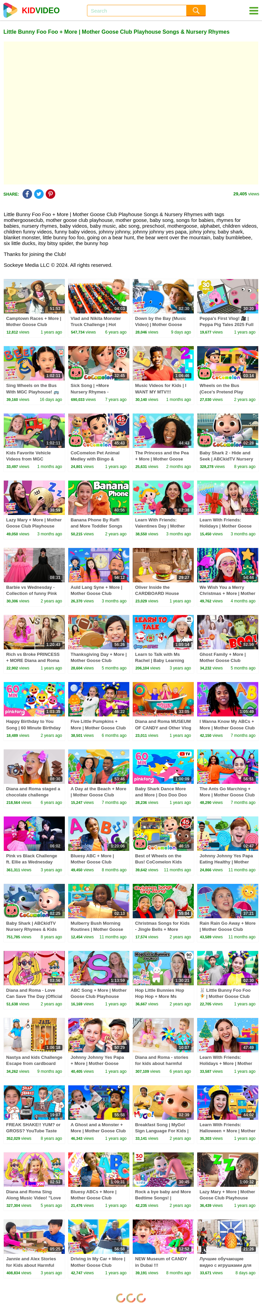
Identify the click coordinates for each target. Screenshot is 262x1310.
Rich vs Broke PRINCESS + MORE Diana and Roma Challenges (33, 660)
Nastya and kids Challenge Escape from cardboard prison (34, 1063)
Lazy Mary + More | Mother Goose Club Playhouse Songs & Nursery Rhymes (34, 526)
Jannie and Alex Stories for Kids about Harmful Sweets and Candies (31, 1265)
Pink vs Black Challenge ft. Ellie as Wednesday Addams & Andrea (31, 862)
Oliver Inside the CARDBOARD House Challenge (157, 593)
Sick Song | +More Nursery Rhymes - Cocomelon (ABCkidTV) (96, 391)
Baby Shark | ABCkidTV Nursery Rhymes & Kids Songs (31, 929)
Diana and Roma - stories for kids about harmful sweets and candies (161, 1063)
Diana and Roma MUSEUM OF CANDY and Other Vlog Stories (163, 727)
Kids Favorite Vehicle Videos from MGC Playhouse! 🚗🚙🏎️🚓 (29, 459)
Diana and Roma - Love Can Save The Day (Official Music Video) (34, 996)
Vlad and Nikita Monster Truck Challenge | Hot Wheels (96, 324)
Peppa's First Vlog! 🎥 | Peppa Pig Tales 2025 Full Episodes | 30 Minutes (226, 324)
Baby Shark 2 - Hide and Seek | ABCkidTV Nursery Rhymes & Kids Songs (226, 459)
